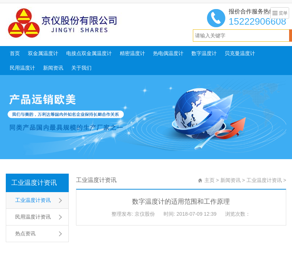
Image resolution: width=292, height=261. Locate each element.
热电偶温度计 (168, 53)
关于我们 (81, 68)
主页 (209, 180)
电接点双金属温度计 (89, 53)
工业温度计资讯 (34, 182)
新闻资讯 (53, 68)
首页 (15, 53)
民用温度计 (22, 68)
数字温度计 (204, 53)
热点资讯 (25, 233)
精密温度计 (132, 53)
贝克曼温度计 (240, 53)
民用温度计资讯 (33, 217)
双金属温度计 (43, 53)
